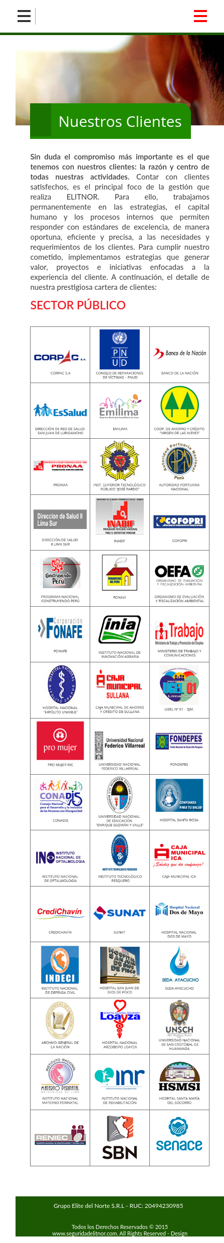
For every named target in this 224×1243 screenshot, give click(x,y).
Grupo (118, 1206)
